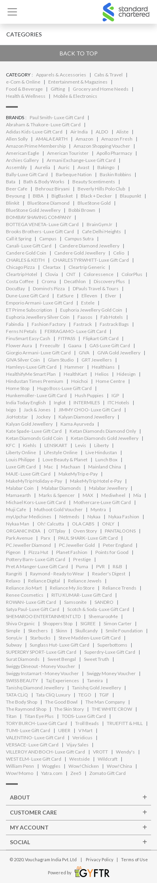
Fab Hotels (111, 317)
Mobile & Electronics (75, 96)
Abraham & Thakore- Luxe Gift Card (43, 125)
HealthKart (75, 374)
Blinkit (12, 203)
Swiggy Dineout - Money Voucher (40, 666)
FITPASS (66, 338)
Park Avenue (19, 538)
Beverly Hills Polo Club (101, 189)
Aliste (122, 132)
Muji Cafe (16, 509)
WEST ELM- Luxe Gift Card (33, 759)
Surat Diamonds (23, 659)
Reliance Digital (44, 581)
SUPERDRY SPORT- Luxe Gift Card (41, 652)
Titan (11, 716)
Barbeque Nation (74, 174)
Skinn (61, 631)
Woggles (51, 766)
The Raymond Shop (26, 709)
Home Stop (17, 388)
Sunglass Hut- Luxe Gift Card (59, 645)
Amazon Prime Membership (36, 146)
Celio (118, 253)
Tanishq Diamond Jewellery (35, 688)
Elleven (89, 296)
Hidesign (126, 374)
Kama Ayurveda (77, 424)
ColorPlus (131, 274)
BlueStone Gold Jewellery (33, 210)
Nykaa (93, 517)
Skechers (38, 631)
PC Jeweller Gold (77, 545)
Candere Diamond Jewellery (89, 246)
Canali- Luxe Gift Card (28, 246)
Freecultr (50, 345)
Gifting (58, 89)
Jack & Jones (37, 410)
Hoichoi (79, 381)
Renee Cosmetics (25, 595)
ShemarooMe (103, 616)
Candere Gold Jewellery (79, 253)
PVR (100, 566)
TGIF (104, 695)
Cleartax (52, 267)
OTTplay (56, 531)
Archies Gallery (22, 160)
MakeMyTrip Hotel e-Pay (96, 481)
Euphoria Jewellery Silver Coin (38, 317)
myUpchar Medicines (28, 517)
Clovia (51, 274)
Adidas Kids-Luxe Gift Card (34, 132)
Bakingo (105, 167)
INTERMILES (87, 402)
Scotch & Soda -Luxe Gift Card (98, 609)
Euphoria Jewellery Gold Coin (91, 310)
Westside (79, 759)
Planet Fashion (71, 552)
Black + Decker (96, 196)
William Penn (20, 766)
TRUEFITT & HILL (125, 723)
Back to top (79, 53)
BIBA (38, 196)
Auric (64, 167)
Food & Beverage (24, 89)
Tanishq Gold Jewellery (96, 688)
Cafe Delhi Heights (101, 231)
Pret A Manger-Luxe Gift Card (37, 566)
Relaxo (13, 581)
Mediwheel (113, 495)
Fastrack (83, 324)
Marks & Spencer (57, 495)
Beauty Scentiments (93, 182)
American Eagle (22, 153)
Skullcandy (86, 631)
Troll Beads (87, 723)
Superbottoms (112, 645)
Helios (102, 374)
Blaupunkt (130, 196)
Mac (48, 467)
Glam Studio (61, 360)
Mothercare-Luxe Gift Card (102, 502)
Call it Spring (18, 239)
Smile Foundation (124, 631)
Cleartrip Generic (86, 267)
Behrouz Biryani (52, 189)
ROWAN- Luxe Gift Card (31, 602)
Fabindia (15, 324)
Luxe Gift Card (21, 467)
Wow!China (119, 766)
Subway (14, 645)
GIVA (84, 353)
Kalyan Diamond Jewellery (86, 417)
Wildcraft (107, 759)
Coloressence (98, 274)
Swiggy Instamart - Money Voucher (42, 673)
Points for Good (112, 552)
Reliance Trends (119, 588)
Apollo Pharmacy (114, 153)
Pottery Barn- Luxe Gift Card (35, 559)
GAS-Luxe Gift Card (109, 345)
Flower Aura (19, 345)
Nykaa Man (17, 524)
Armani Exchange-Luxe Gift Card (81, 160)
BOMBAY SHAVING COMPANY (38, 217)
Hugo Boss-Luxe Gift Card (64, 388)
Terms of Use (134, 859)
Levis (80, 445)
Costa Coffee (20, 281)
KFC (10, 445)
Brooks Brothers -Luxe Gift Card (40, 231)
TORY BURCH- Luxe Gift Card (36, 723)
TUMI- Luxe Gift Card (28, 730)
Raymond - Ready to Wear (57, 574)
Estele (88, 303)
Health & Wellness (25, 96)
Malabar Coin (20, 488)
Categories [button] (24, 34)
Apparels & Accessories (61, 75)
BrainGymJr (99, 224)
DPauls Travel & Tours (96, 288)
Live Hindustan (101, 452)
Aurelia (42, 167)
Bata (10, 182)
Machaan (70, 467)
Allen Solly (17, 139)
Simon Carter (118, 623)
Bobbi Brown (81, 210)
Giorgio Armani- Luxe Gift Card (38, 353)
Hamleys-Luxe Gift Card (31, 367)
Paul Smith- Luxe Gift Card (57, 117)
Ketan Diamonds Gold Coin (34, 438)
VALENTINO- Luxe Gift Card (35, 737)
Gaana (74, 345)
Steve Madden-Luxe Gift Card (90, 638)
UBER (64, 730)
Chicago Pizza (20, 267)
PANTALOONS (120, 531)
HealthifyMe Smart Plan (31, 374)
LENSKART (55, 445)
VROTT (100, 752)
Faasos (85, 317)
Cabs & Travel (108, 75)
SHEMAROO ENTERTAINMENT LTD (43, 616)
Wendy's (125, 752)
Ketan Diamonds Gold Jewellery (104, 438)
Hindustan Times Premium (34, 381)
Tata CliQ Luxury (53, 695)
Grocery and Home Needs (101, 89)
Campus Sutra (79, 239)
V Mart (85, 730)
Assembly (16, 167)
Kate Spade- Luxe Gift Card (34, 431)
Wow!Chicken (83, 766)
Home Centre (110, 381)
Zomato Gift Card (107, 773)
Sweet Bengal (61, 659)
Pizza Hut (38, 552)
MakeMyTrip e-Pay (78, 474)
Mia (137, 495)
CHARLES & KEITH (25, 260)
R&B (117, 566)
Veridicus (82, 737)
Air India (79, 132)
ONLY (108, 524)
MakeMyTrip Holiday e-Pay (34, 481)
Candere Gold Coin (26, 253)
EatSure (65, 296)
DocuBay (15, 288)
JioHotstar (17, 417)
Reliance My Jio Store (72, 588)
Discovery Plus (109, 281)
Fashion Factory (49, 324)
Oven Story (85, 531)
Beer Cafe (16, 189)
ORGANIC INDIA (23, 531)
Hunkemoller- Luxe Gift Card (36, 395)
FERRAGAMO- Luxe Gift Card (75, 331)
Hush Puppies (89, 395)
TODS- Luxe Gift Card (84, 716)
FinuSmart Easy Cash (28, 338)
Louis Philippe (20, 459)
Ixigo (11, 410)
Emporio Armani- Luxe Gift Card (39, 303)
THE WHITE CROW (112, 709)
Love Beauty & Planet (65, 459)
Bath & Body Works (43, 182)
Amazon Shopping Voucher (102, 146)
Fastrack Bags (114, 324)
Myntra (98, 509)
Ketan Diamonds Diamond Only (103, 431)
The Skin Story (69, 709)
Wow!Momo (19, 773)
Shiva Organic (20, 623)
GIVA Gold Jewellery (118, 353)
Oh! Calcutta (50, 524)
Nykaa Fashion (123, 517)
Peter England (117, 545)
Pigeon (13, 552)
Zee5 (75, 773)
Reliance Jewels (85, 581)
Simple (13, 631)
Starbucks (40, 638)
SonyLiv (14, 638)
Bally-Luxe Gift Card (27, 174)
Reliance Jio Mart (24, 588)
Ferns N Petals (21, 331)
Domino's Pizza (49, 288)
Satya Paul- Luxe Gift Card (32, 609)
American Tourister (68, 153)
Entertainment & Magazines (78, 82)
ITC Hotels (118, 402)
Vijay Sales (77, 745)
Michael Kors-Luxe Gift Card (36, 502)
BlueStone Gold (94, 203)
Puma (82, 566)
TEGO (84, 695)
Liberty (101, 445)
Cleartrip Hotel (21, 274)
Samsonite (75, 602)
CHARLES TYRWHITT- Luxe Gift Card (91, 260)
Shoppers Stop (57, 623)
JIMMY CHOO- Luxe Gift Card (90, 410)
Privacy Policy (99, 859)
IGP (115, 395)
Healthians (103, 367)
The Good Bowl (61, 702)
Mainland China (104, 467)
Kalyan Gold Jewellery (29, 424)
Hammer (74, 367)
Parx (45, 538)
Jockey (43, 417)
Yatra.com (51, 773)
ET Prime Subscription (29, 310)
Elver (110, 296)
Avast (83, 167)
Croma (49, 281)
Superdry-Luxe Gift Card (109, 652)
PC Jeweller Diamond (28, 545)
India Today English (26, 402)
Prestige (82, 559)
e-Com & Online (23, 82)
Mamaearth (18, 495)
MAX (88, 495)
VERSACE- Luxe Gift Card (32, 745)
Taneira (95, 680)
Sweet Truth (96, 659)
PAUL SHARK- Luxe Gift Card (88, 538)
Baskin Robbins (115, 174)
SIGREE (88, 623)
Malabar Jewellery (108, 488)
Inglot (60, 402)
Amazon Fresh (116, 139)
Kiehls (29, 445)
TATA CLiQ (17, 695)
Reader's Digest (108, 574)
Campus (48, 239)
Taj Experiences (62, 680)
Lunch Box (106, 459)
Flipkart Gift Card (101, 338)
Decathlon (75, 281)
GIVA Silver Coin (23, 360)
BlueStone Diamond (48, 203)
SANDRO (104, 602)
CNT (71, 274)
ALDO (102, 132)
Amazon (84, 139)
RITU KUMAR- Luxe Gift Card (81, 595)
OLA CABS (83, 524)
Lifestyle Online (61, 452)
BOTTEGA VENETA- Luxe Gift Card (42, 224)
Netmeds (69, 517)
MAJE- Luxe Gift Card (28, 474)
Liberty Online (21, 452)
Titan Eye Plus (39, 716)
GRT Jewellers (96, 360)
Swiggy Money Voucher (111, 673)
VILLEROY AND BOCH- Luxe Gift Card (45, 752)
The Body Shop (21, 702)
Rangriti (14, 574)
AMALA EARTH (52, 139)
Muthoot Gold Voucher (58, 509)
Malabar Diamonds (61, 488)
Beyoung (15, 196)
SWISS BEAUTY (22, 680)
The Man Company (105, 702)
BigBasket (62, 196)
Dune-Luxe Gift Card (27, 296)
